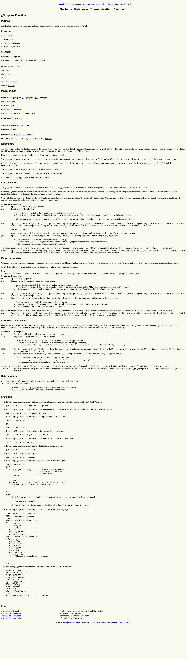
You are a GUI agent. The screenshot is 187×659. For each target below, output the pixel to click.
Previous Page (75, 4)
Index (103, 4)
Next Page (86, 4)
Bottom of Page (62, 4)
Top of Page (62, 657)
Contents (95, 4)
